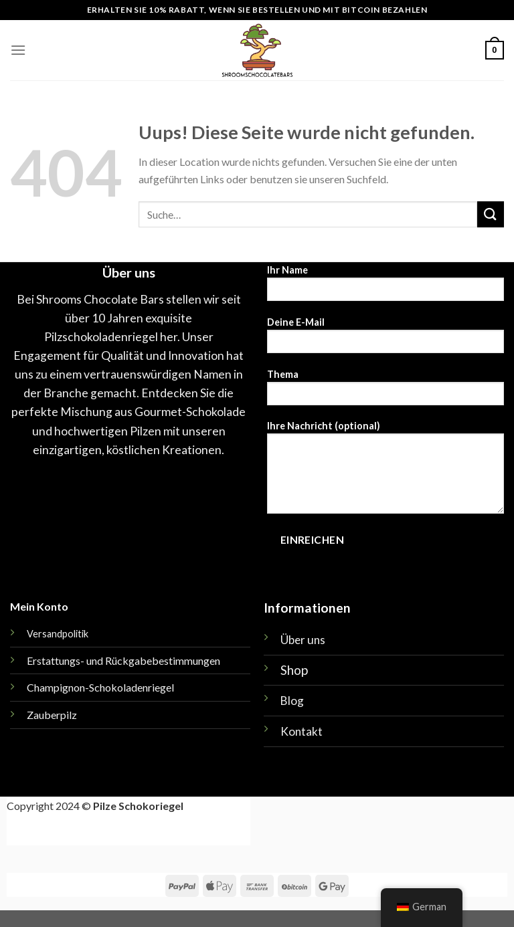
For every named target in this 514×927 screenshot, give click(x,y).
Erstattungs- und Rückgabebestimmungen (123, 660)
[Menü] (18, 49)
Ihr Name (385, 287)
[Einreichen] (490, 214)
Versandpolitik (57, 633)
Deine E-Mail (385, 339)
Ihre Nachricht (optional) (385, 471)
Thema (385, 392)
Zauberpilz (52, 714)
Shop (294, 670)
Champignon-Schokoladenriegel (100, 687)
